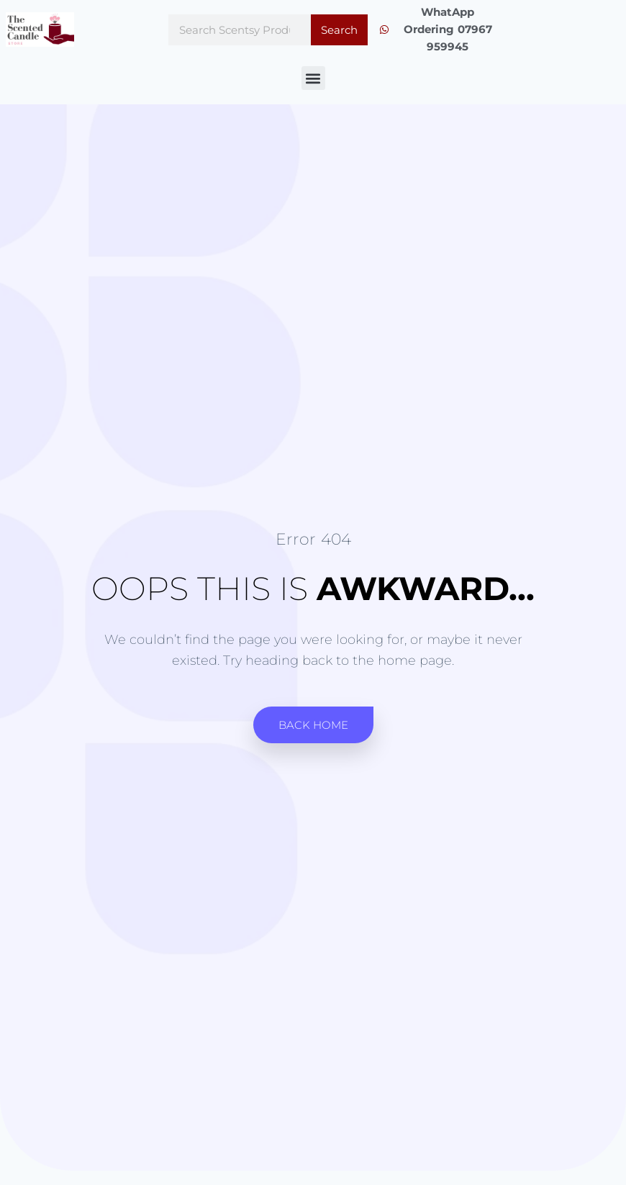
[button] (313, 78)
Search (339, 30)
